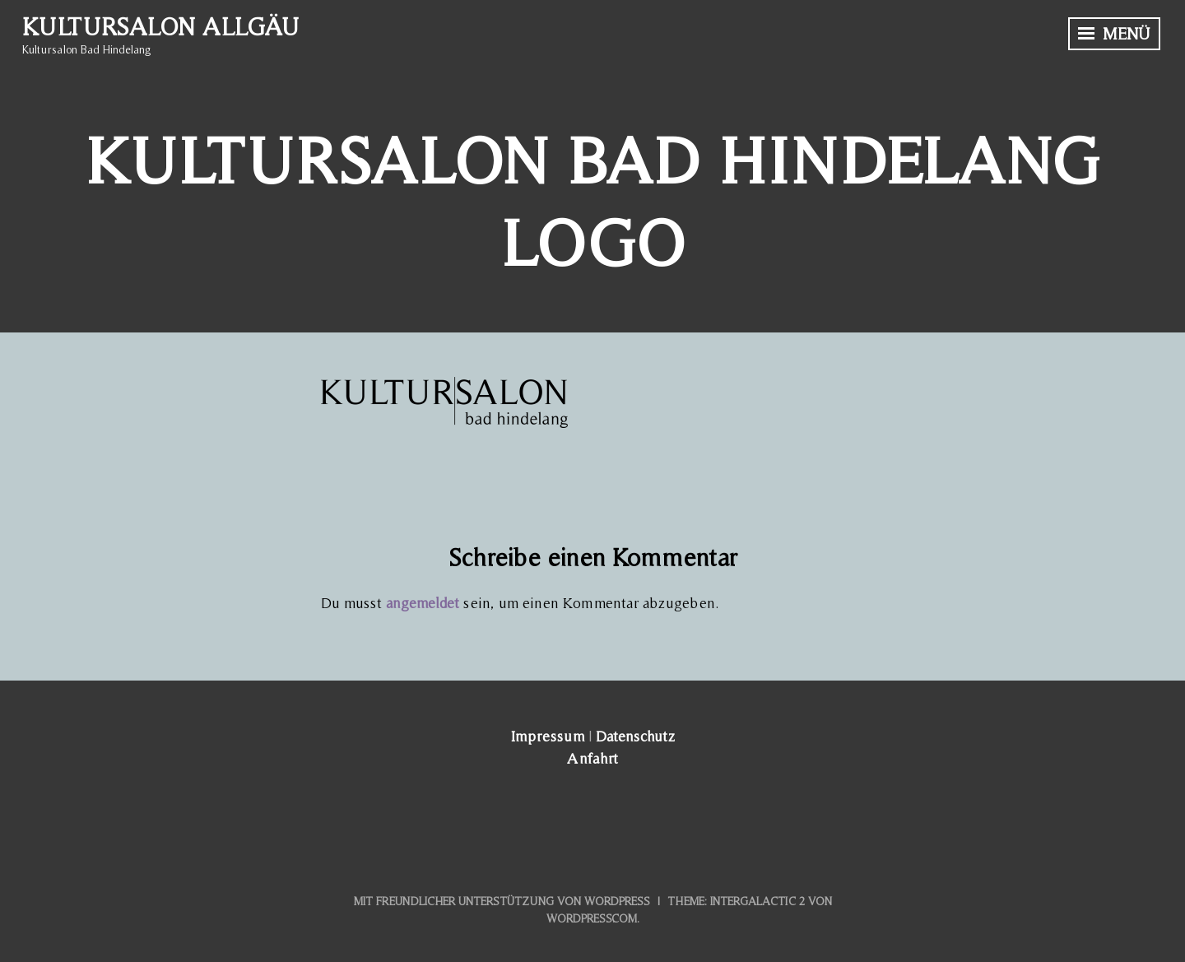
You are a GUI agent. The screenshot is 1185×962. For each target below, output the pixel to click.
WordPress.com (591, 918)
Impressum (547, 736)
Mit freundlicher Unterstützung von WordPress (502, 901)
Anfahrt (592, 758)
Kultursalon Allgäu (160, 26)
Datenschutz (635, 736)
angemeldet (422, 602)
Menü (1114, 34)
